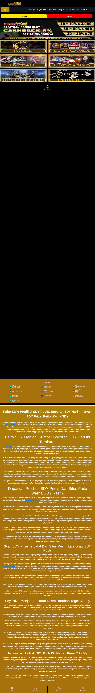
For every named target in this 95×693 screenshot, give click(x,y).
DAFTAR (24, 16)
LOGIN (69, 16)
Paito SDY (8, 446)
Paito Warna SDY (31, 500)
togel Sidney (27, 678)
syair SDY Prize (11, 424)
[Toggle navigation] (3, 4)
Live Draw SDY (9, 566)
